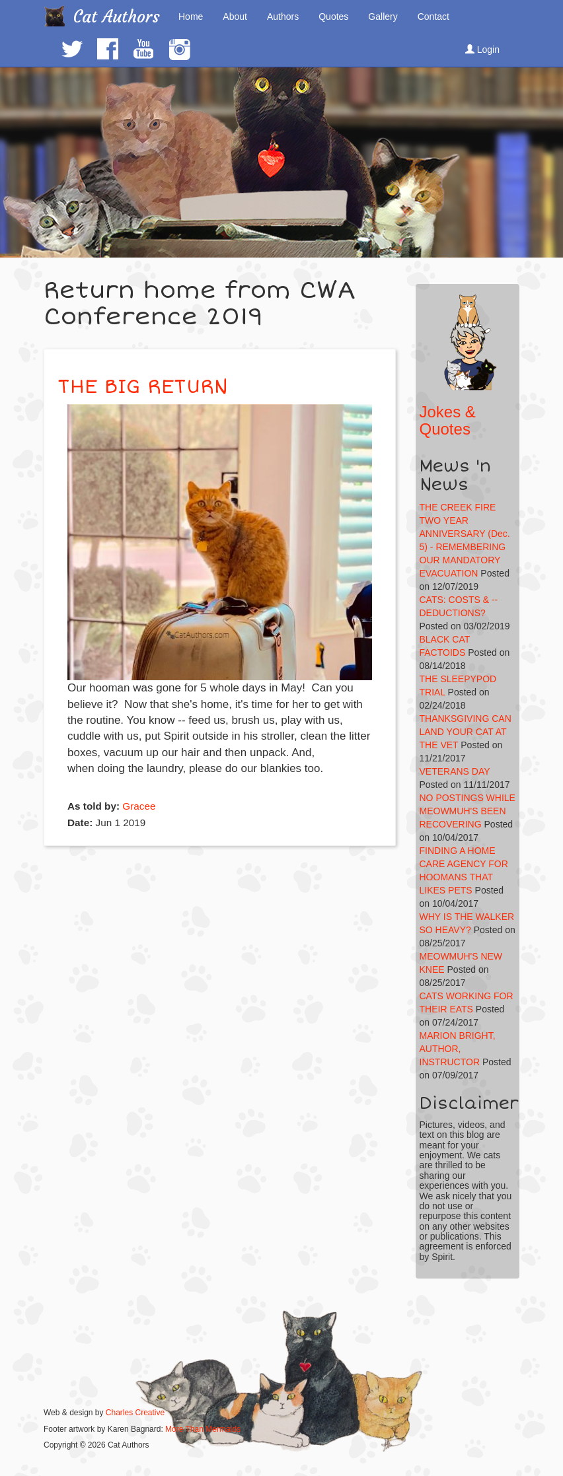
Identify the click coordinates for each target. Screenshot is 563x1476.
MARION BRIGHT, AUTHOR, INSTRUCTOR (458, 1048)
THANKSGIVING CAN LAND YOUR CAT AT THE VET (465, 731)
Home (190, 16)
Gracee (138, 806)
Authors (283, 16)
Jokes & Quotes (448, 420)
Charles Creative (135, 1412)
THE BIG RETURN (142, 386)
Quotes (333, 16)
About (235, 16)
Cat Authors (116, 17)
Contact (433, 16)
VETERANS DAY (455, 771)
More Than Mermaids (203, 1429)
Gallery (382, 16)
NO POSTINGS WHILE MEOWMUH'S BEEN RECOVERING (467, 810)
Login (482, 49)
